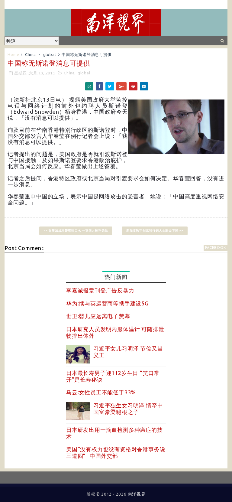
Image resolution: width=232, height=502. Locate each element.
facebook (215, 247)
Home (13, 54)
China (30, 54)
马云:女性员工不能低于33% (101, 392)
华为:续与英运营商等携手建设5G (107, 303)
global (49, 54)
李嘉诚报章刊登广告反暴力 (100, 290)
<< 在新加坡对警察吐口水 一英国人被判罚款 (76, 230)
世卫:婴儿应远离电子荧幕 (98, 316)
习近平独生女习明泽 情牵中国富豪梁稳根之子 (128, 408)
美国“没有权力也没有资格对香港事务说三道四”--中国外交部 (115, 452)
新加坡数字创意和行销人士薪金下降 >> (154, 230)
